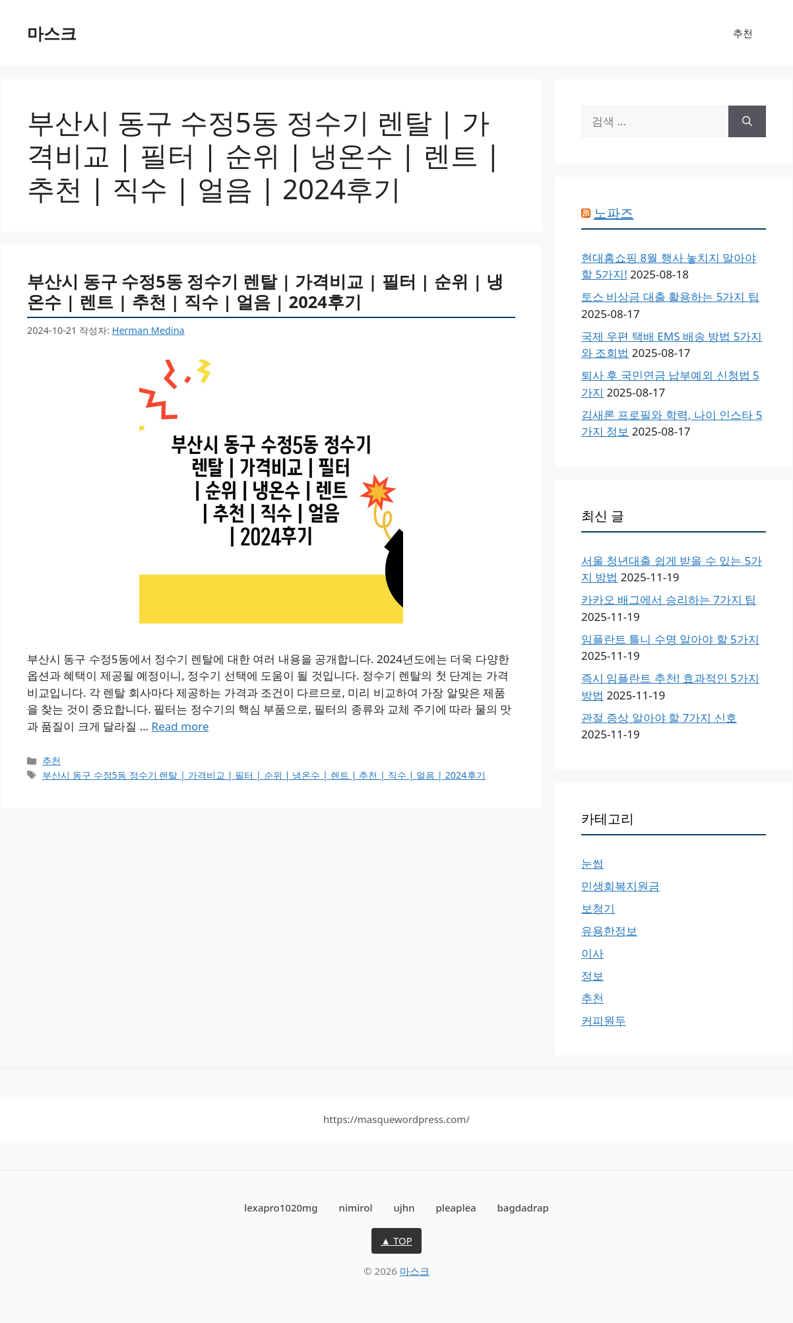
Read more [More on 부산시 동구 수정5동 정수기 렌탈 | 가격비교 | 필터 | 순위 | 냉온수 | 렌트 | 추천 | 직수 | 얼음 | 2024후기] (180, 726)
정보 (592, 975)
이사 (592, 953)
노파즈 (613, 213)
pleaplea (456, 1207)
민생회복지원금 (620, 885)
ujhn (403, 1207)
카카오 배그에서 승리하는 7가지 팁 (668, 599)
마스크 (52, 33)
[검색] (747, 121)
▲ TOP (396, 1240)
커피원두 (603, 1020)
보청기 (598, 908)
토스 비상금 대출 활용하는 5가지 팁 (670, 296)
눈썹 (592, 863)
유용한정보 (609, 930)
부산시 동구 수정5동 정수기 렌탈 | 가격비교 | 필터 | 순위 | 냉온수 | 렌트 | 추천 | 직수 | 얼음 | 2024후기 (265, 291)
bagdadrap (523, 1207)
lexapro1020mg (280, 1207)
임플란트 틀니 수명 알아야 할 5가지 (670, 639)
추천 (743, 33)
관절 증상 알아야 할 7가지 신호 (659, 717)
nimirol (355, 1207)
